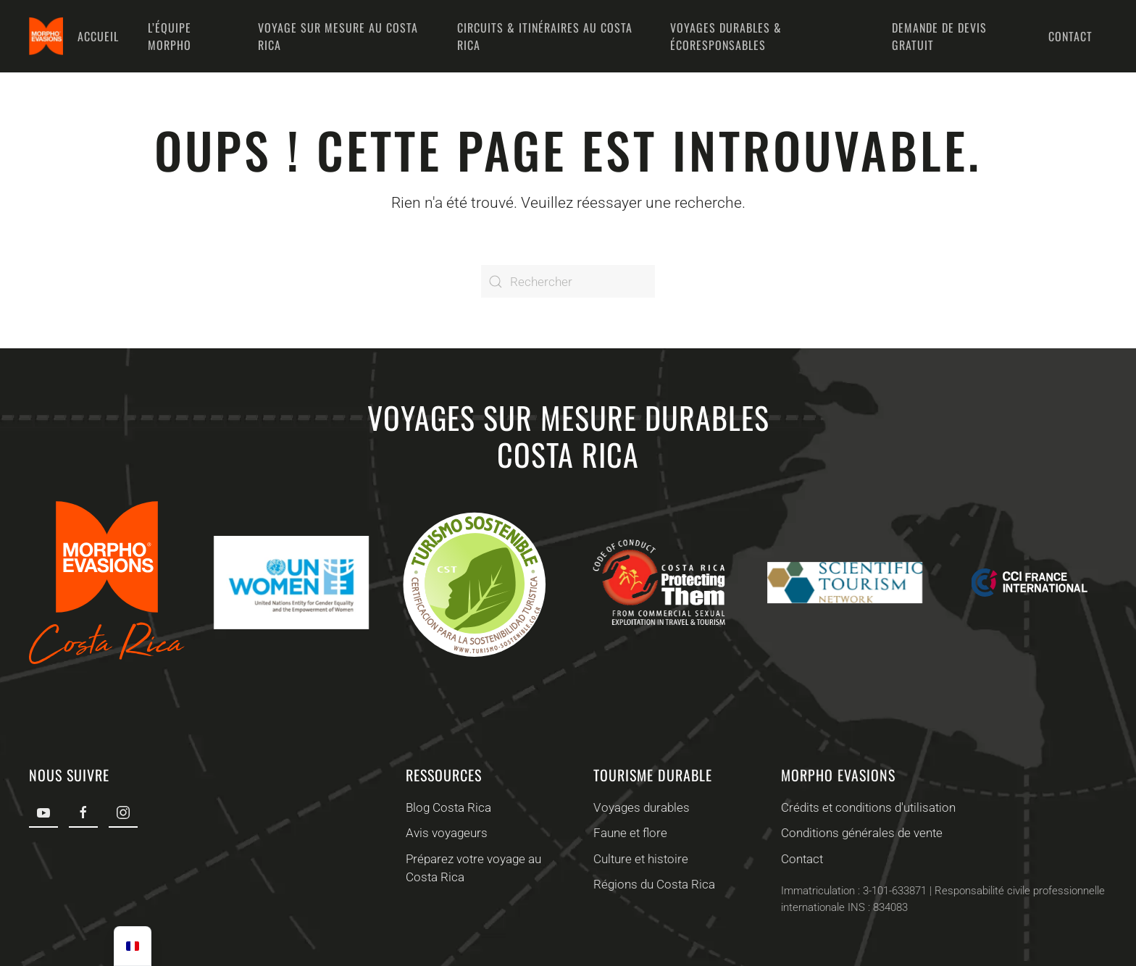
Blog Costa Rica (445, 807)
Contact (1070, 36)
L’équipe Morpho (169, 36)
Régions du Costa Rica (651, 884)
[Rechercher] (568, 281)
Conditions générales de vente (859, 833)
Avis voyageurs (444, 833)
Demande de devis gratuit (939, 36)
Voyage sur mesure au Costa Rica (338, 36)
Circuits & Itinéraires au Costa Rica (544, 36)
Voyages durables (638, 807)
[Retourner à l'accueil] (46, 36)
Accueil (98, 36)
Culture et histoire (637, 859)
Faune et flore (627, 833)
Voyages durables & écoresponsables (726, 36)
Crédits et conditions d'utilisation (866, 807)
